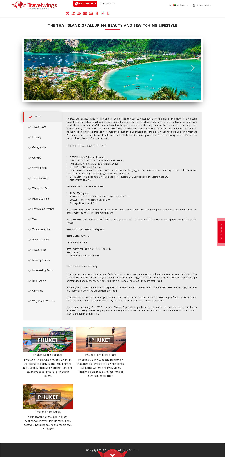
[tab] (42, 117)
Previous (32, 68)
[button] (179, 5)
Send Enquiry (221, 232)
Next (193, 68)
